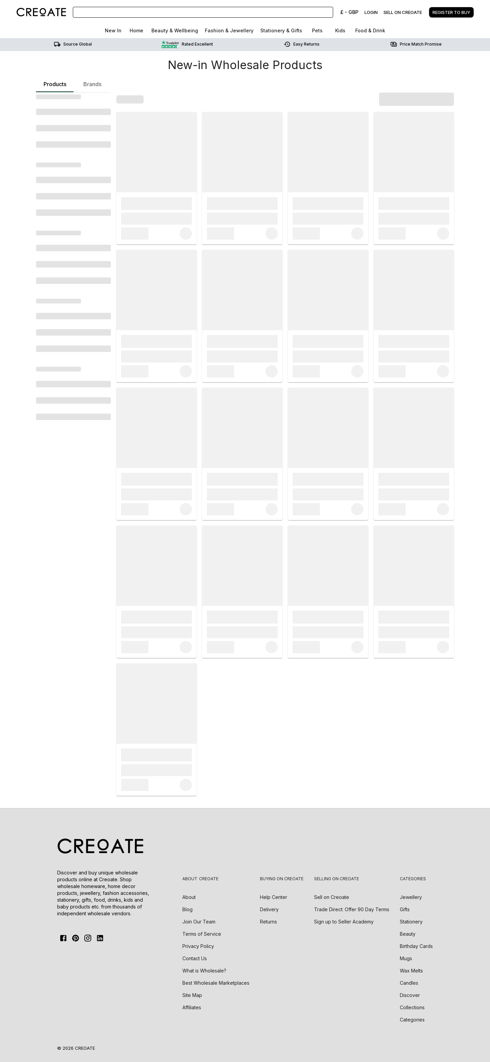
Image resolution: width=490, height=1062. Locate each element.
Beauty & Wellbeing (174, 30)
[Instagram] (87, 938)
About (189, 897)
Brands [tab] (92, 84)
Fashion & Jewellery (229, 30)
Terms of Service (201, 934)
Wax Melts (411, 971)
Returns (268, 921)
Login (371, 12)
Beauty (407, 934)
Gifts (405, 909)
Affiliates (191, 1007)
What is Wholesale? (204, 971)
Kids (340, 30)
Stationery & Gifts (281, 30)
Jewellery (411, 897)
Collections (412, 1007)
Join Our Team (198, 921)
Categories (412, 1020)
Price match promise (416, 44)
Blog (187, 909)
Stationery (411, 921)
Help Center (273, 897)
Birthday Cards (416, 946)
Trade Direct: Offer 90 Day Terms (351, 909)
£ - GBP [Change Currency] (349, 12)
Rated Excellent (187, 44)
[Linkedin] (100, 938)
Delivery (269, 909)
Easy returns (302, 44)
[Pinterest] (75, 938)
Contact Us (194, 958)
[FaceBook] (63, 938)
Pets (317, 30)
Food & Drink (370, 30)
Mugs (406, 958)
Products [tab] (55, 86)
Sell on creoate (402, 12)
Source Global (73, 44)
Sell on (331, 897)
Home (136, 30)
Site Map (192, 995)
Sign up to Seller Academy (344, 921)
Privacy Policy (198, 946)
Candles (409, 983)
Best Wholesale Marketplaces (215, 983)
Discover (410, 995)
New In (113, 30)
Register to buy (451, 12)
